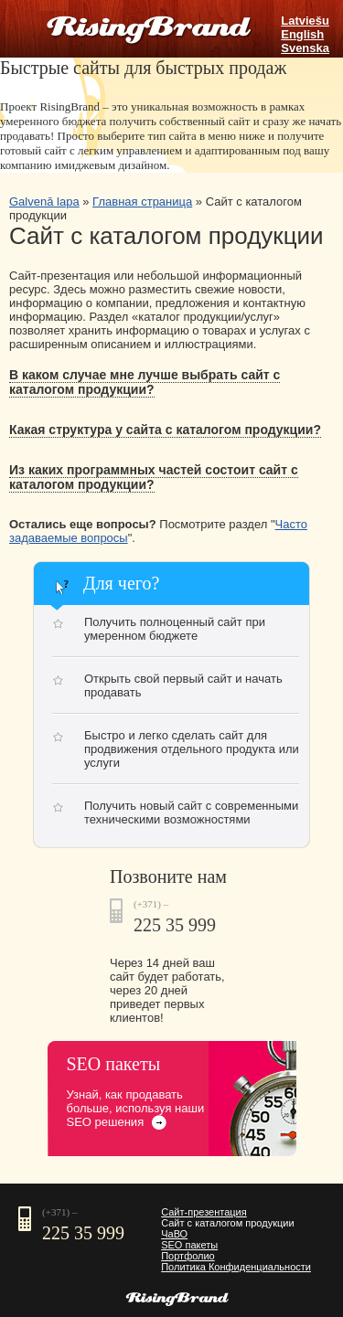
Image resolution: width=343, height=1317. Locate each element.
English (302, 34)
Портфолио (188, 1255)
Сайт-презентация (204, 1211)
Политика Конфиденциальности (236, 1266)
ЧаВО (174, 1233)
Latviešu (305, 20)
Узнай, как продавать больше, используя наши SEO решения (136, 1108)
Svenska (305, 48)
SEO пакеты (189, 1244)
